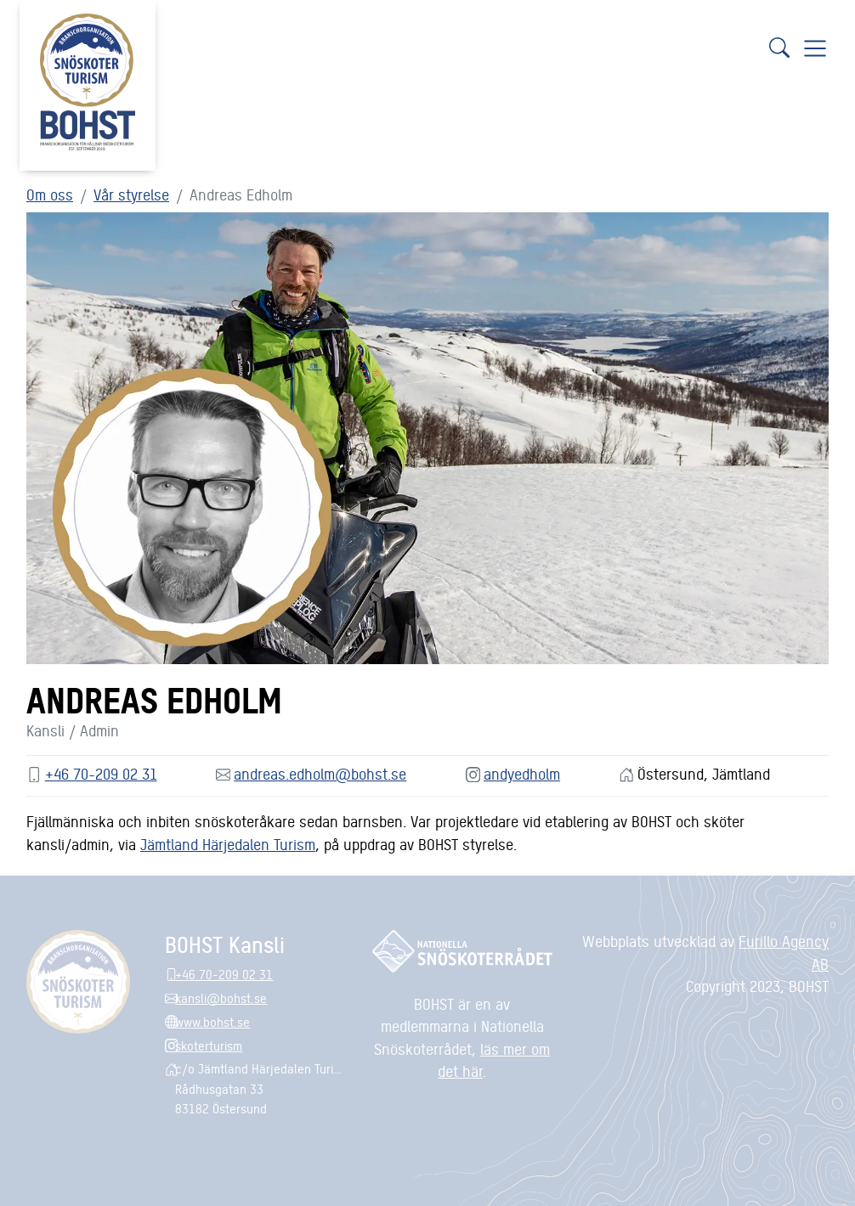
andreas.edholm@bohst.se (320, 773)
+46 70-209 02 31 (101, 773)
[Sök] (779, 48)
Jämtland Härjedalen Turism (227, 844)
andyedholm (522, 773)
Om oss (49, 194)
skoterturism (208, 1045)
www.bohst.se (212, 1021)
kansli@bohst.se (221, 997)
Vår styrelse (131, 194)
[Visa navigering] (815, 47)
